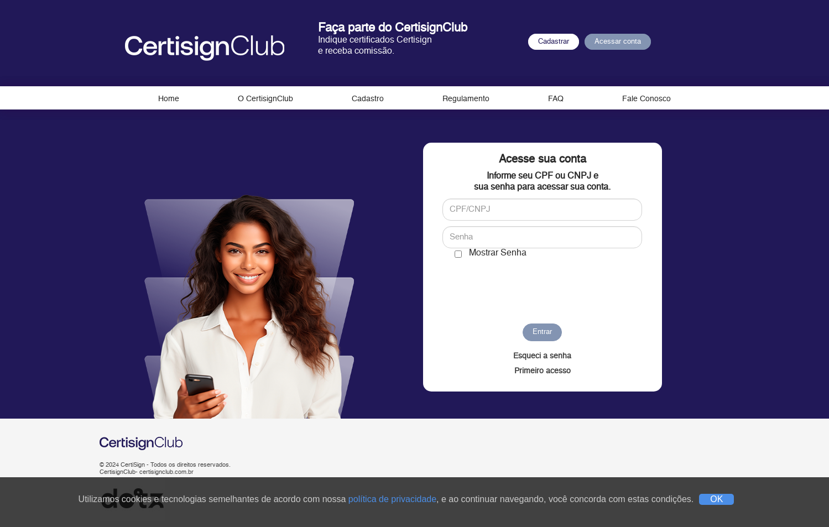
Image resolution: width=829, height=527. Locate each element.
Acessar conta (618, 41)
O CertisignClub (265, 99)
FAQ (556, 99)
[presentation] (542, 285)
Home (168, 99)
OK (716, 499)
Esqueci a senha (542, 356)
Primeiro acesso (542, 371)
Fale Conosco (646, 99)
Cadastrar (553, 41)
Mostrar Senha (497, 253)
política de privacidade (392, 499)
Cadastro (368, 99)
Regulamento (465, 99)
